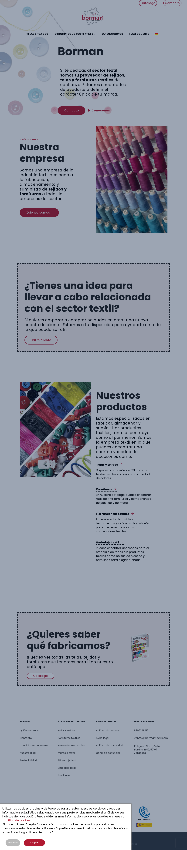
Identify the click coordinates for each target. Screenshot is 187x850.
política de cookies (17, 820)
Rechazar (13, 842)
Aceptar (34, 842)
